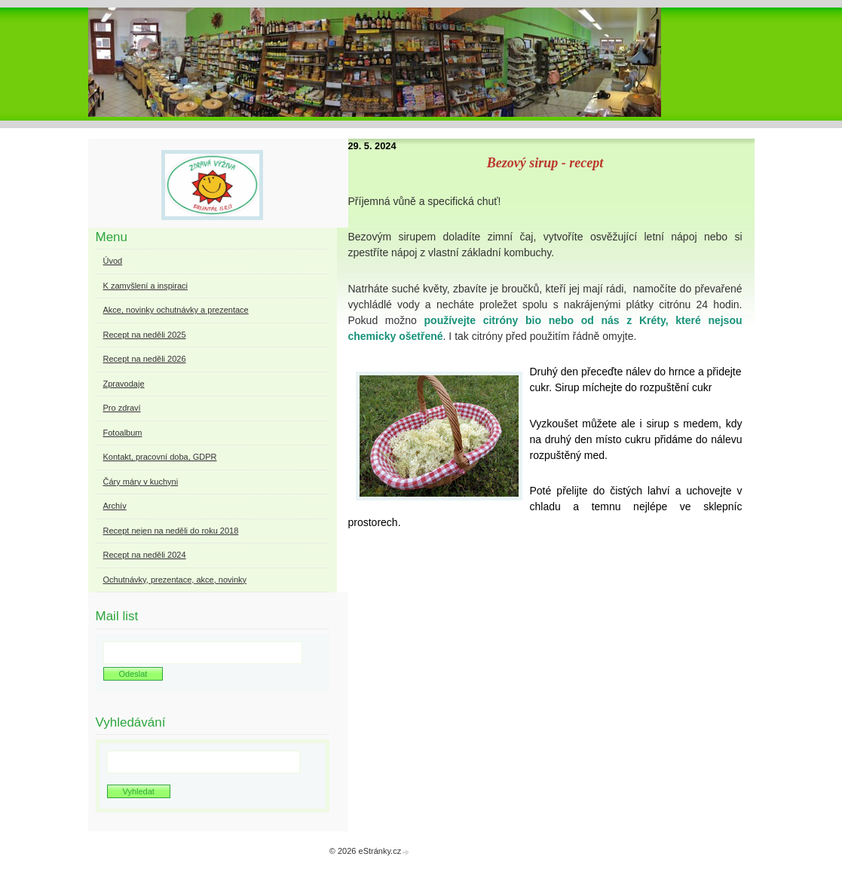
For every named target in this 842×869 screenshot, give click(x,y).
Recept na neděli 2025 (144, 334)
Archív (115, 505)
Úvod (113, 260)
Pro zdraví (122, 407)
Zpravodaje (124, 383)
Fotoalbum (122, 432)
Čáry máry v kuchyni (141, 481)
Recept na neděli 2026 (144, 358)
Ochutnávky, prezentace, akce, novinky (175, 579)
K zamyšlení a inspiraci (145, 285)
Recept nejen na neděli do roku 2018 (171, 530)
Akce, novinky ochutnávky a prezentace (176, 309)
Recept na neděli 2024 (144, 554)
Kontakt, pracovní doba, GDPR (160, 456)
